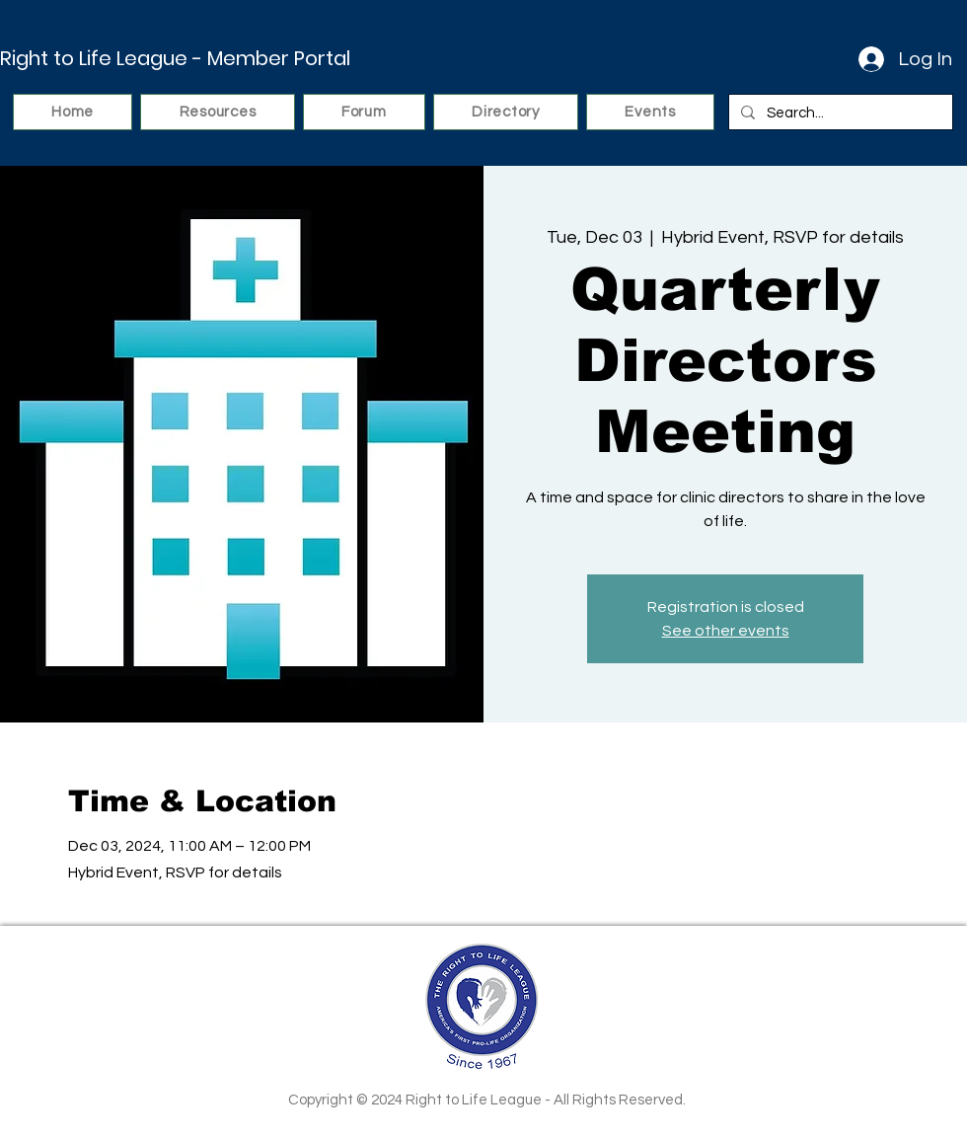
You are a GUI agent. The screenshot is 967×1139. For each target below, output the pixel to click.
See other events (725, 631)
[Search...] (839, 113)
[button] (217, 112)
